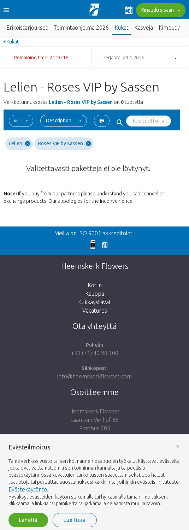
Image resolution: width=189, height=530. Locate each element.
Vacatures (94, 310)
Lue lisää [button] (75, 520)
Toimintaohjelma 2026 (81, 27)
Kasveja (143, 27)
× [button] (178, 446)
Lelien (19, 143)
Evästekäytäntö (27, 489)
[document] (94, 475)
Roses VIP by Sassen (64, 143)
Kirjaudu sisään (159, 10)
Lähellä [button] (28, 520)
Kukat (121, 27)
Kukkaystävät (94, 302)
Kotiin (95, 285)
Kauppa (94, 293)
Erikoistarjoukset (27, 27)
